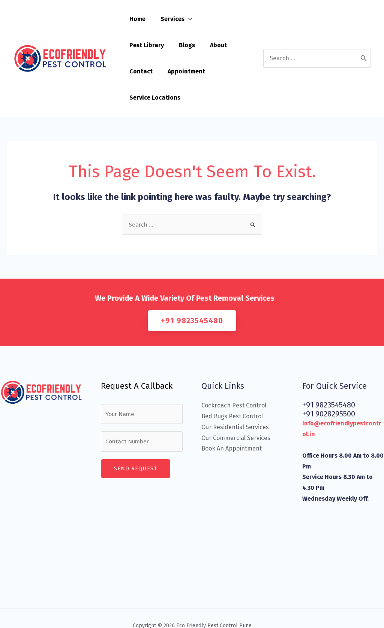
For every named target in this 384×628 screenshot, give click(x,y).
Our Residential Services (235, 401)
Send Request (135, 443)
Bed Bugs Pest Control (232, 390)
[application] (184, 18)
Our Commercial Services (235, 411)
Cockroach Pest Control (233, 379)
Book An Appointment (231, 422)
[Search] (364, 45)
